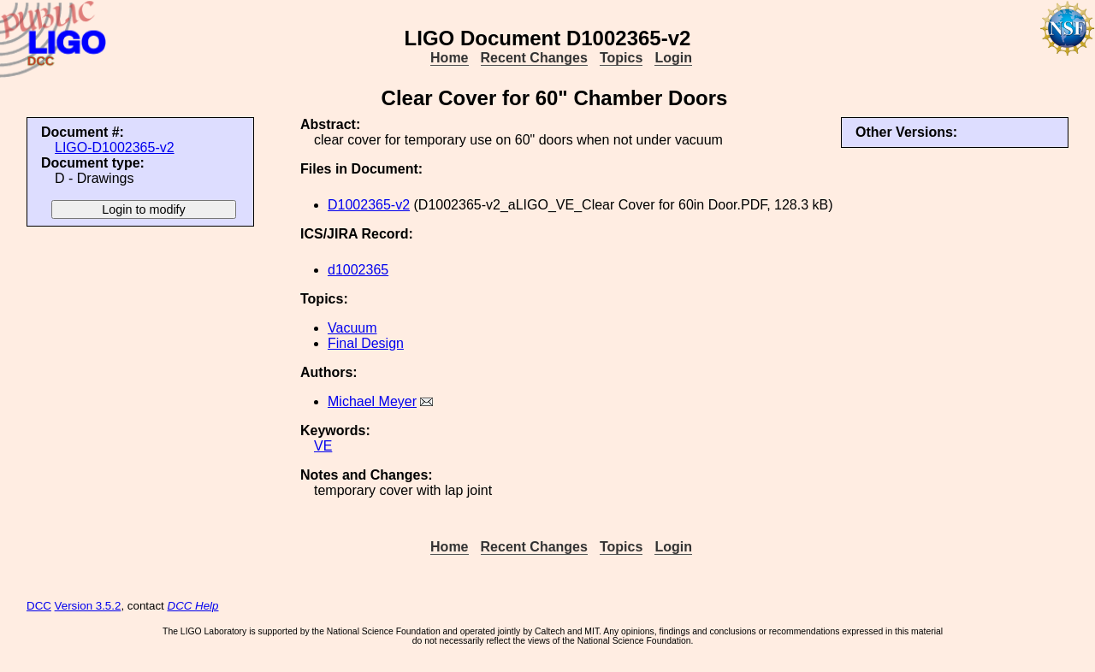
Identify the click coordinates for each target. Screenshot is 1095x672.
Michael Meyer (372, 401)
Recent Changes (534, 57)
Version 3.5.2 (88, 605)
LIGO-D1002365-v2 (115, 147)
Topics (621, 57)
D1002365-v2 (369, 204)
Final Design (366, 343)
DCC (39, 605)
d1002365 (358, 269)
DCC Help (193, 605)
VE (323, 446)
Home (449, 57)
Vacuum (352, 328)
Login (673, 57)
